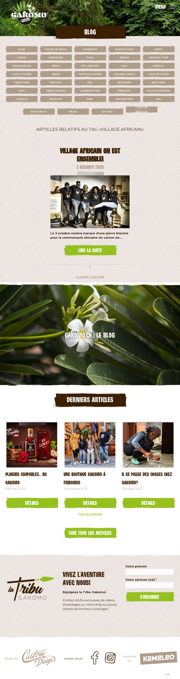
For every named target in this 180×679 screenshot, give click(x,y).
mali (124, 65)
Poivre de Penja (56, 49)
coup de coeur (158, 74)
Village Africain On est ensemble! (90, 155)
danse (21, 57)
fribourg (124, 90)
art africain (90, 65)
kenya (56, 65)
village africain (158, 90)
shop (21, 49)
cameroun (90, 49)
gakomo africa (124, 74)
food (90, 57)
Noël (90, 99)
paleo (73, 111)
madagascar (21, 65)
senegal (158, 65)
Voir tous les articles (90, 533)
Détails (32, 503)
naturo (107, 111)
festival (56, 82)
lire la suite (90, 250)
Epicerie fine (124, 99)
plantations (124, 49)
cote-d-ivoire (21, 74)
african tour (158, 57)
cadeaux (21, 99)
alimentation (90, 90)
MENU (160, 7)
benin (56, 74)
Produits (55, 99)
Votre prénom (136, 566)
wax (22, 90)
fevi (90, 82)
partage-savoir (90, 74)
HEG (158, 99)
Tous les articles (141, 109)
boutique (158, 82)
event (158, 49)
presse (124, 57)
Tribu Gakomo (56, 90)
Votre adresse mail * (141, 579)
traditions (22, 82)
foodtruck (39, 111)
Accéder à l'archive (90, 277)
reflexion (124, 82)
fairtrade (56, 57)
